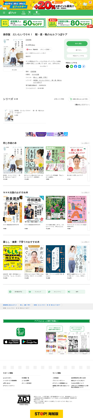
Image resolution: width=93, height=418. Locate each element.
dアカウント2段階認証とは (60, 373)
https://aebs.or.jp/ (39, 393)
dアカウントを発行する (39, 409)
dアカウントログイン (9, 375)
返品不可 (28, 46)
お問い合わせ (6, 373)
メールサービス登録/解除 (10, 370)
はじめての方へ (7, 368)
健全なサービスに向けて (78, 370)
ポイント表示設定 (26, 373)
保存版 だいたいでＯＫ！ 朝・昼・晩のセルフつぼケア (29, 101)
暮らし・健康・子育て (40, 67)
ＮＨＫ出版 (35, 64)
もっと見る (85, 133)
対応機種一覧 (25, 368)
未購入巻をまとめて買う (80, 89)
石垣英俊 (28, 40)
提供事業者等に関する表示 (78, 368)
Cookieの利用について (77, 373)
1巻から (78, 95)
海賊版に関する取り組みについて (61, 376)
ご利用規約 (56, 368)
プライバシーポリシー (59, 370)
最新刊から (86, 95)
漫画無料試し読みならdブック (10, 295)
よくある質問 (25, 370)
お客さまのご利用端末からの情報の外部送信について (79, 376)
